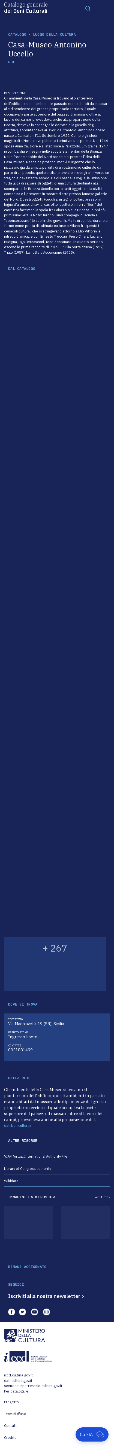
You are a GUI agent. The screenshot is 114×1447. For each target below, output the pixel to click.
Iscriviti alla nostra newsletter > (46, 1296)
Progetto (11, 1402)
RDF (11, 62)
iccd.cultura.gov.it (18, 1375)
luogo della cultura (54, 34)
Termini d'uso (15, 1414)
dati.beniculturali (17, 1125)
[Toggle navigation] (88, 8)
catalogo (17, 34)
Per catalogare (16, 1391)
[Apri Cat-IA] (92, 1434)
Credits (10, 1437)
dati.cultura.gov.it (18, 1380)
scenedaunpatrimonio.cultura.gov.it (33, 1386)
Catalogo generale (26, 7)
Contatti (10, 1425)
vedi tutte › (102, 1197)
